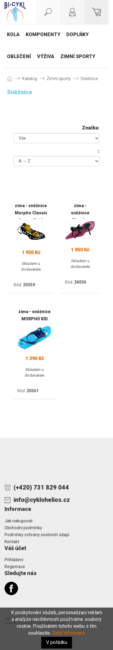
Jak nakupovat (19, 520)
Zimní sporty (77, 56)
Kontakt (12, 541)
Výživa (45, 56)
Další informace (68, 633)
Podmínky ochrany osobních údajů (37, 534)
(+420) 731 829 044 (41, 487)
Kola (13, 34)
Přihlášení (14, 559)
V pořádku (56, 642)
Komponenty (43, 34)
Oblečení (19, 56)
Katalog (29, 78)
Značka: (90, 128)
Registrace (15, 566)
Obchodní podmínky (23, 527)
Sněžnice (89, 78)
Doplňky (77, 34)
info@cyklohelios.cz (42, 499)
